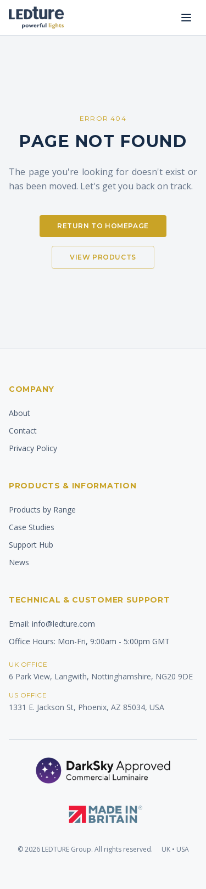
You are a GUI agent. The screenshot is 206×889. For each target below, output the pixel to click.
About (19, 413)
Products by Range (42, 509)
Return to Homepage (103, 226)
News (19, 562)
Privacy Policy (33, 448)
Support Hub (31, 544)
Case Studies (31, 527)
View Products (103, 257)
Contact (23, 430)
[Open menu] (186, 18)
